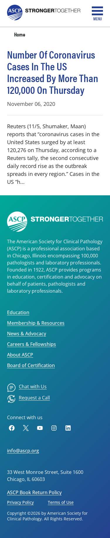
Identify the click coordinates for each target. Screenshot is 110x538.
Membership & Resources (36, 323)
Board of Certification (31, 365)
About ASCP (20, 355)
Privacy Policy (20, 502)
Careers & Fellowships (31, 344)
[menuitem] (27, 387)
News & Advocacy (26, 333)
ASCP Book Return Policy (34, 492)
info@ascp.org (23, 450)
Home (19, 34)
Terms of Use (61, 502)
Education (18, 312)
